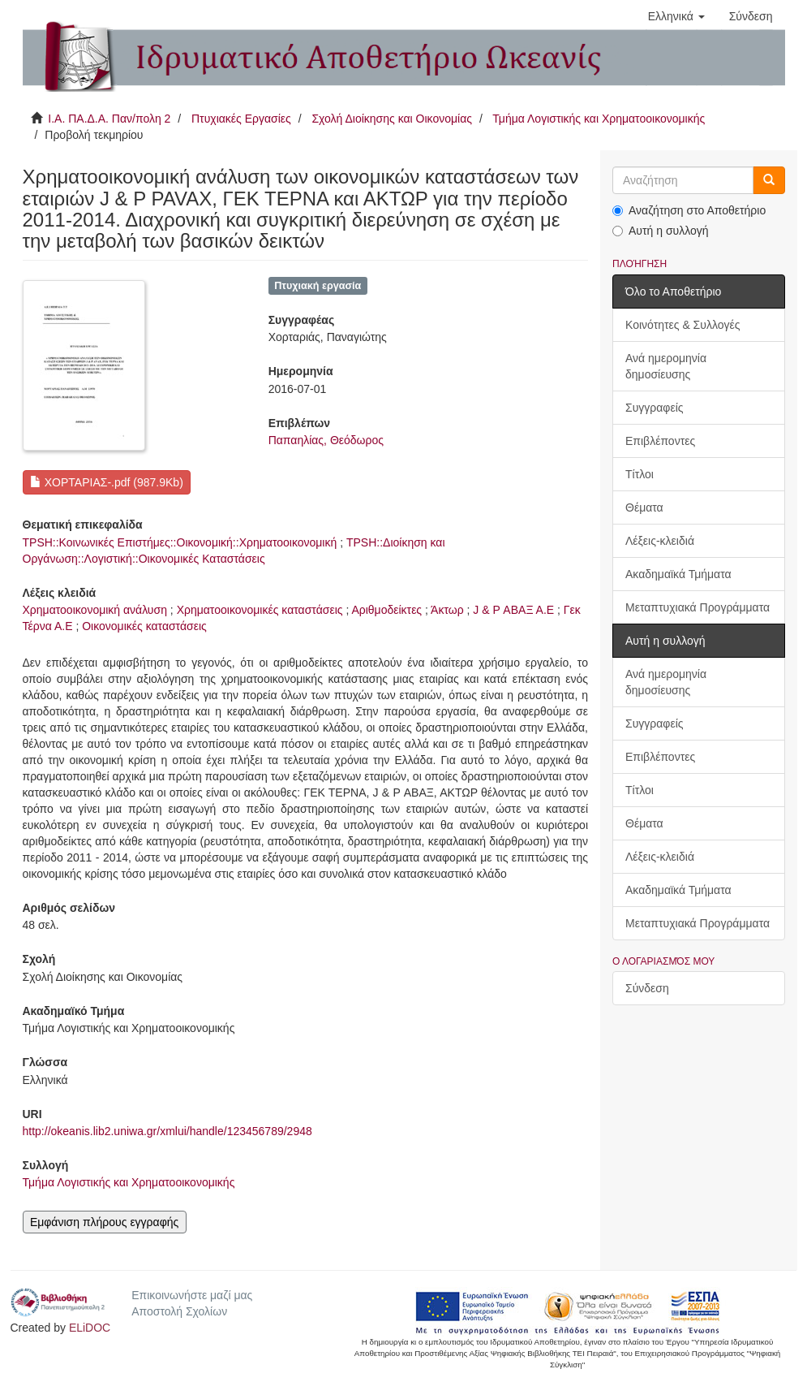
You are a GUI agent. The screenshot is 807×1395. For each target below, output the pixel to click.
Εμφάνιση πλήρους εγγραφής (104, 1222)
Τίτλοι (639, 474)
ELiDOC (89, 1327)
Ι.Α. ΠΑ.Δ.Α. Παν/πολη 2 (109, 118)
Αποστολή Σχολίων (179, 1311)
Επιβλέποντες (660, 440)
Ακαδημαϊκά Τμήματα (678, 574)
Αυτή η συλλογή (660, 230)
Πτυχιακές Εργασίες (241, 118)
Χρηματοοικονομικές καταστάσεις (260, 609)
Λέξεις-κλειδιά (659, 540)
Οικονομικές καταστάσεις (144, 626)
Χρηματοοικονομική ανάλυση (95, 609)
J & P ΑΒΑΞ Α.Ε (513, 609)
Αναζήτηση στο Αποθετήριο (689, 210)
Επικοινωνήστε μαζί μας (191, 1295)
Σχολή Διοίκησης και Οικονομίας (391, 118)
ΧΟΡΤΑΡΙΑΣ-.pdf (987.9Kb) (106, 482)
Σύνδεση (647, 988)
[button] (676, 16)
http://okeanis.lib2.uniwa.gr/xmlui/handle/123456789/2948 (167, 1131)
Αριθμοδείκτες (386, 609)
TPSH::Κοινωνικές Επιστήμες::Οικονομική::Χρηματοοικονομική (180, 542)
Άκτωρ (447, 609)
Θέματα (644, 507)
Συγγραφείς (654, 407)
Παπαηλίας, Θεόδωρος (326, 440)
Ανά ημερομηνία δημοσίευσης (665, 366)
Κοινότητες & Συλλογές (682, 324)
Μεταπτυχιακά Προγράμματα (697, 607)
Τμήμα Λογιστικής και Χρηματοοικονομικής (598, 118)
